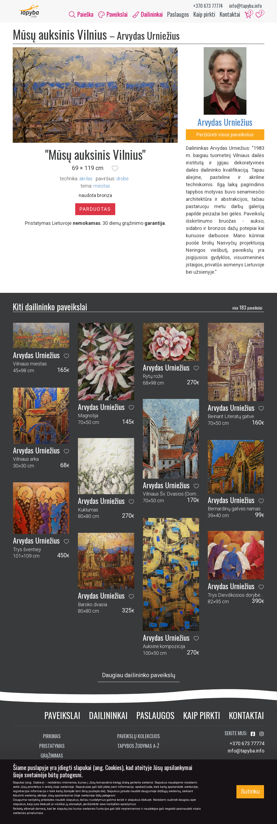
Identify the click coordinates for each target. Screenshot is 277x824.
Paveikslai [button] (113, 15)
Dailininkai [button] (148, 15)
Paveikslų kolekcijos (138, 738)
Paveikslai (62, 718)
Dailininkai (108, 718)
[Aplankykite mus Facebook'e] (253, 737)
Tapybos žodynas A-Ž (138, 748)
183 (247, 310)
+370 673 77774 (208, 5)
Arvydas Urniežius (224, 125)
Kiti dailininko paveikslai (50, 309)
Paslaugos (178, 15)
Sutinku (250, 791)
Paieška (81, 15)
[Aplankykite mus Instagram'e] (261, 737)
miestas (101, 189)
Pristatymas (52, 748)
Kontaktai (230, 15)
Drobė (122, 181)
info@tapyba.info (245, 5)
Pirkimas (52, 738)
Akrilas (86, 181)
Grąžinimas (52, 758)
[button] (115, 171)
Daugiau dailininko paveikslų (138, 678)
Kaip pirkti (204, 15)
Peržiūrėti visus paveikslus (225, 138)
